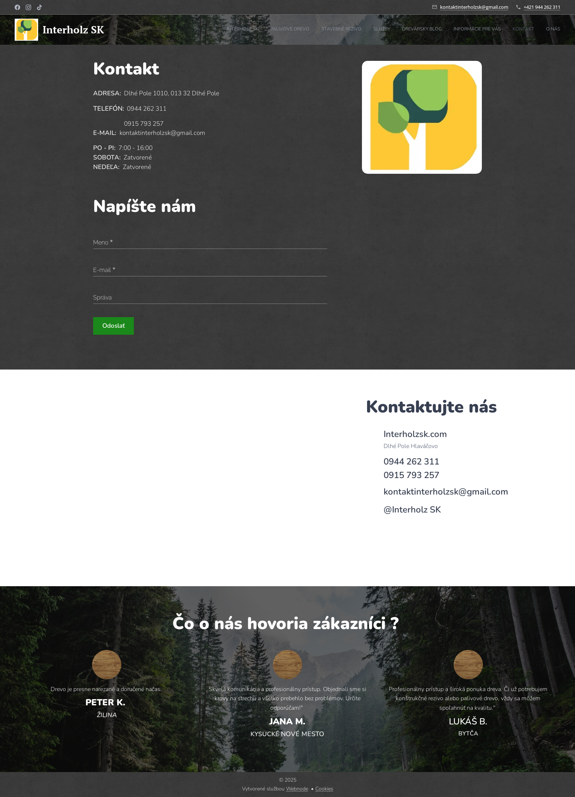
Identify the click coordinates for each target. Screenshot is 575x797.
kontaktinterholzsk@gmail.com (474, 7)
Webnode (297, 788)
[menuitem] (480, 30)
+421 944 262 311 (542, 7)
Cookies (324, 788)
